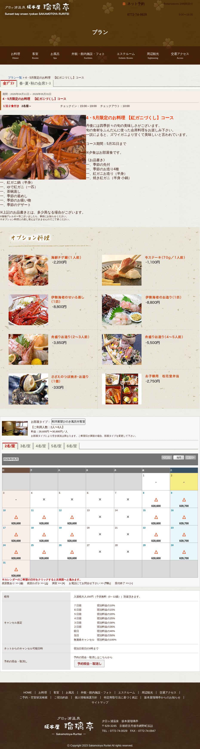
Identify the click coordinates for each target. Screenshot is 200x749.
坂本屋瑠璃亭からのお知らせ (162, 697)
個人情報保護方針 (86, 697)
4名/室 (41, 446)
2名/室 (10, 446)
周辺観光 (153, 55)
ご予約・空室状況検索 (34, 697)
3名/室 (25, 446)
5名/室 (56, 446)
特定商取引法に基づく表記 (120, 697)
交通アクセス (180, 55)
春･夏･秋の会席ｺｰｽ (35, 83)
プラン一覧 (15, 77)
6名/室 (72, 446)
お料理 (15, 55)
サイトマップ (100, 702)
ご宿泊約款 (61, 697)
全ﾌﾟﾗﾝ (8, 83)
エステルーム (126, 55)
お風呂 (55, 55)
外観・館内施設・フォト (88, 55)
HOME (27, 692)
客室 (35, 55)
